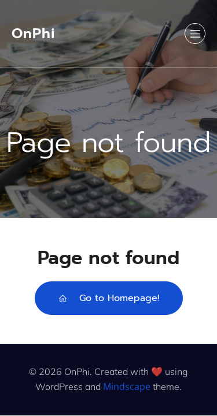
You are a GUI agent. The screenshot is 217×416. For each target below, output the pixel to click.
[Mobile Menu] (195, 33)
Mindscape (126, 386)
